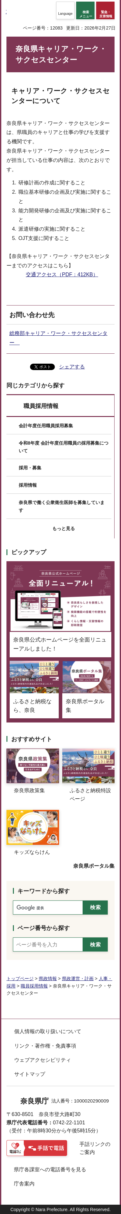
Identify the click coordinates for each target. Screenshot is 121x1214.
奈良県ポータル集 (94, 866)
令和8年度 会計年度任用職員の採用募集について (63, 446)
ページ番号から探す (43, 928)
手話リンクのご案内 (94, 1148)
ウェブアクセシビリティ (42, 1060)
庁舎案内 (24, 1183)
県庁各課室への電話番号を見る (50, 1169)
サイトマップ (29, 1074)
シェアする (72, 366)
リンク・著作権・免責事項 (45, 1046)
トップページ (20, 978)
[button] (65, 10)
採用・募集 (30, 467)
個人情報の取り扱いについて (47, 1031)
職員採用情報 (41, 406)
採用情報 (28, 485)
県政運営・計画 (78, 978)
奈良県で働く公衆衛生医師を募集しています (62, 506)
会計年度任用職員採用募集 (46, 425)
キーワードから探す (43, 891)
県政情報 (48, 978)
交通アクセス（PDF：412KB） (62, 274)
